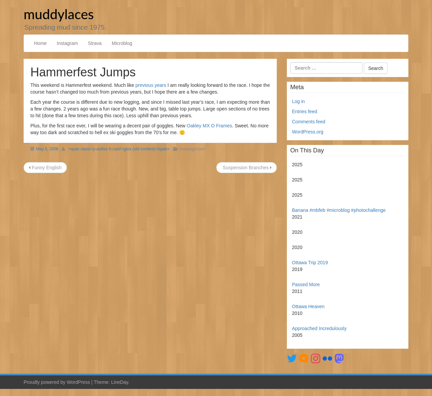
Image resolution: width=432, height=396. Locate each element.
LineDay (119, 382)
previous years (150, 85)
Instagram (67, 43)
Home (40, 43)
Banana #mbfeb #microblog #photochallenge (339, 210)
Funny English (45, 167)
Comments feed (308, 121)
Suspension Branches (246, 167)
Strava (95, 43)
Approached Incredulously (319, 328)
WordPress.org (307, 131)
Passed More (306, 284)
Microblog (122, 43)
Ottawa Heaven (308, 306)
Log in (298, 101)
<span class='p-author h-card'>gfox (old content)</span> (118, 149)
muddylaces (59, 14)
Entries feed (304, 111)
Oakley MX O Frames (209, 125)
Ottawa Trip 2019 (310, 262)
